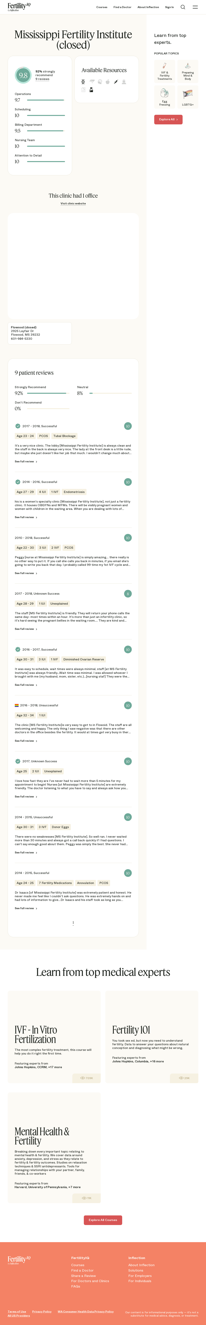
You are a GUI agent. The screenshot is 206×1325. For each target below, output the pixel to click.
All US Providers (19, 1315)
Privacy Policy (42, 1311)
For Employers (140, 1276)
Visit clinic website (73, 203)
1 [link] (73, 922)
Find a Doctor (122, 7)
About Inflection (148, 7)
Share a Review (83, 1276)
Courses (101, 7)
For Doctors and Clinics (90, 1281)
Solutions (135, 1270)
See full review (24, 461)
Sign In (169, 7)
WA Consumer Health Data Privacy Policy (86, 1311)
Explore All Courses (103, 1220)
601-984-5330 (21, 338)
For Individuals (139, 1281)
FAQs (75, 1286)
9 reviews (42, 79)
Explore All (167, 119)
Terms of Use (17, 1311)
